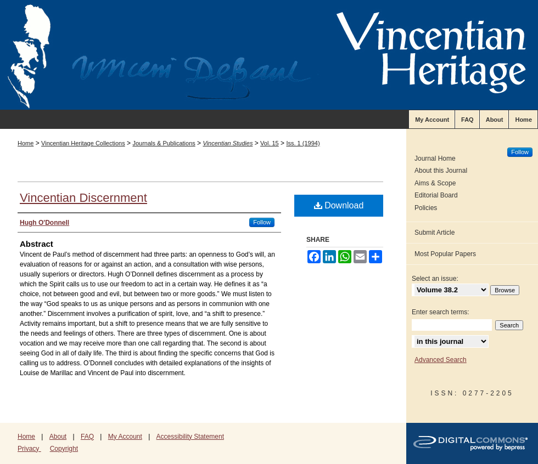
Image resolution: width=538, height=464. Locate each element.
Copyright (64, 448)
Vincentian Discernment (83, 198)
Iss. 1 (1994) (303, 143)
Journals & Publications (163, 143)
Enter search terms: (440, 312)
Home (25, 143)
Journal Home (435, 158)
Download (339, 205)
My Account (125, 436)
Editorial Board (436, 195)
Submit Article (434, 232)
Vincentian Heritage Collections (83, 143)
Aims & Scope (435, 183)
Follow (262, 222)
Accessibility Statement (190, 436)
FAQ (87, 436)
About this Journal (440, 170)
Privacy (29, 448)
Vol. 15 (269, 143)
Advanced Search (440, 360)
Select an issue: (435, 278)
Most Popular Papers (445, 254)
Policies (425, 208)
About (57, 436)
